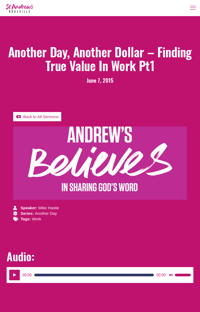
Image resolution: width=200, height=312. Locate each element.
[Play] (14, 275)
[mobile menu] (192, 7)
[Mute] (170, 275)
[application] (100, 275)
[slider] (94, 275)
